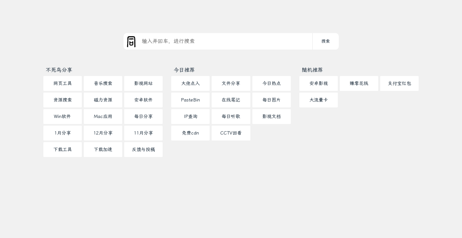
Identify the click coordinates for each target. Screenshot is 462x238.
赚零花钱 (359, 83)
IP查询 (190, 116)
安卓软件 (143, 100)
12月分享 (103, 133)
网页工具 (62, 83)
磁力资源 (103, 100)
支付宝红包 (399, 83)
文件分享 (231, 83)
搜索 (325, 41)
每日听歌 (231, 116)
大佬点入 (190, 83)
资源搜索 (62, 100)
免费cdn (190, 133)
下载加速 (103, 149)
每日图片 (271, 100)
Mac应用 (103, 116)
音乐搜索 (103, 83)
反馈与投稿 (143, 149)
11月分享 (143, 133)
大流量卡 (318, 100)
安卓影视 (318, 83)
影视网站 (143, 83)
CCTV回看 (231, 133)
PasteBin (190, 100)
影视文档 (271, 116)
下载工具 (62, 149)
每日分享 (143, 116)
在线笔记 (231, 100)
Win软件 (62, 116)
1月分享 (62, 133)
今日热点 (271, 83)
